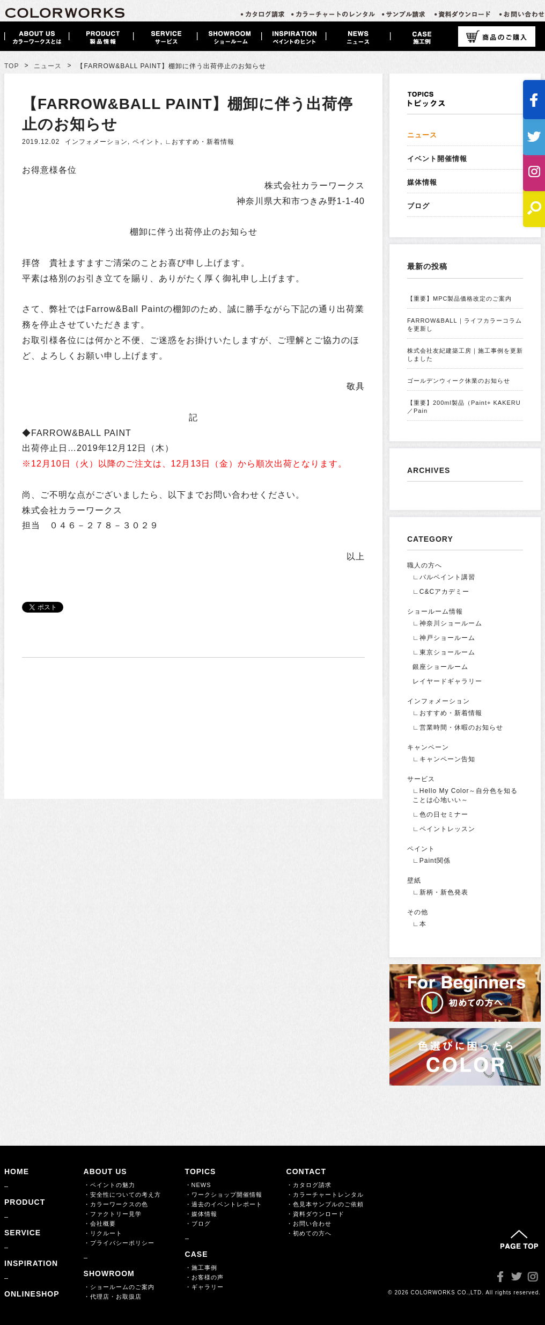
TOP (11, 66)
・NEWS (198, 1185)
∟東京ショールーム (444, 652)
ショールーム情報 (435, 611)
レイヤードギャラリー (447, 681)
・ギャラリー (204, 1287)
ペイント (146, 141)
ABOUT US (105, 1171)
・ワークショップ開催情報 (223, 1194)
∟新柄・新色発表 (440, 892)
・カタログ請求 (309, 1185)
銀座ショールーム (440, 667)
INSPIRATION (31, 1263)
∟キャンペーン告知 (444, 759)
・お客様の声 (204, 1277)
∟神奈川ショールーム (447, 623)
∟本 (419, 924)
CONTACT (306, 1171)
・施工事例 (201, 1267)
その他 (417, 912)
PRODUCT (24, 1202)
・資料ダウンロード (315, 1214)
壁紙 (414, 880)
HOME (16, 1171)
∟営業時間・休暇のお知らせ (458, 727)
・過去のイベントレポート (223, 1204)
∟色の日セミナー (440, 814)
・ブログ (198, 1223)
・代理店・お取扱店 (113, 1296)
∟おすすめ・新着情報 (199, 141)
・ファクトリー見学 (113, 1214)
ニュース (48, 66)
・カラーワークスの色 (116, 1204)
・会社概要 (100, 1223)
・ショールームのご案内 (119, 1287)
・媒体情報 (201, 1214)
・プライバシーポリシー (119, 1243)
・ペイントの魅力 (109, 1185)
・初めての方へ (309, 1233)
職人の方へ (424, 565)
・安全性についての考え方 (122, 1194)
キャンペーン (428, 747)
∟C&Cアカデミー (441, 591)
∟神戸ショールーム (444, 638)
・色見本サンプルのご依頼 (325, 1204)
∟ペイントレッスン (444, 829)
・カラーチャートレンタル (325, 1194)
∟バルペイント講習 (444, 577)
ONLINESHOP (32, 1294)
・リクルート (103, 1233)
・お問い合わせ (309, 1223)
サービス (421, 779)
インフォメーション (96, 141)
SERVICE (22, 1232)
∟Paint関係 (432, 860)
